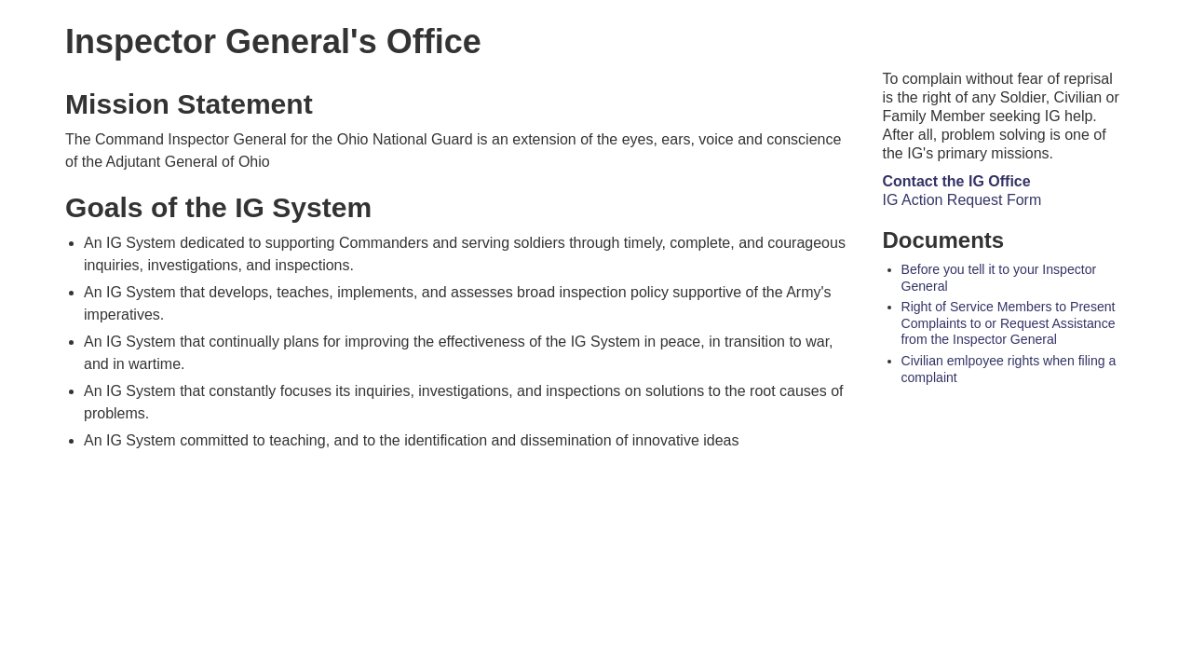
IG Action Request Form (962, 195)
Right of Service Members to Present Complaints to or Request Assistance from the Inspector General (1008, 318)
